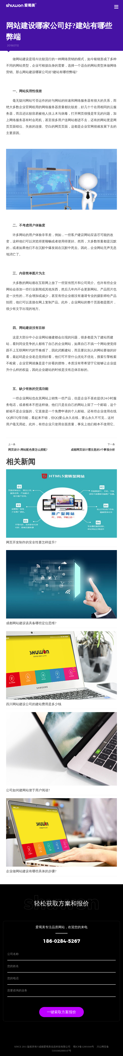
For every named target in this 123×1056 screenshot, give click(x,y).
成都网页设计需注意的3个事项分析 (93, 449)
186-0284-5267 (61, 941)
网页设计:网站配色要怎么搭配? (27, 449)
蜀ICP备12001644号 (84, 1046)
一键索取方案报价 (61, 1012)
